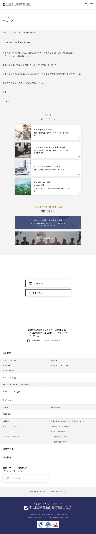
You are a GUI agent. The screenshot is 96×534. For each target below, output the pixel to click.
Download (16, 479)
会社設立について (60, 436)
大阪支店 (54, 360)
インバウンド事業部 (58, 431)
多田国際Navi (55, 407)
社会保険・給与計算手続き (60, 426)
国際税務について (60, 442)
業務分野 (7, 414)
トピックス (8, 400)
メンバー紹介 (7, 365)
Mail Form (39, 284)
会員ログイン (9, 448)
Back (8, 101)
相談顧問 (6, 421)
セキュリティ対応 (9, 370)
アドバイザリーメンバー (60, 365)
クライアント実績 (11, 391)
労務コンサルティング (11, 426)
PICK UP (6, 407)
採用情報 (7, 457)
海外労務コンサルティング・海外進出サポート (68, 421)
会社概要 (7, 353)
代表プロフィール (9, 360)
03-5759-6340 (40, 271)
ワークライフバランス (11, 436)
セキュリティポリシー (38, 491)
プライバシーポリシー (58, 491)
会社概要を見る (35, 293)
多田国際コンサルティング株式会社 (16, 384)
